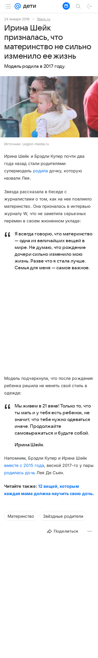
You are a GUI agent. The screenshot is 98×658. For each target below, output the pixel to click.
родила (40, 170)
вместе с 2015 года (24, 465)
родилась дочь (19, 472)
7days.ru (43, 19)
